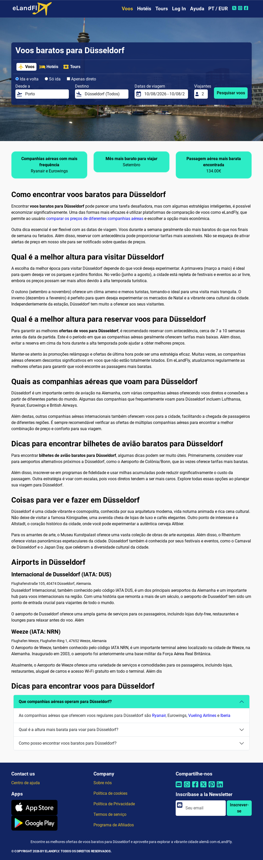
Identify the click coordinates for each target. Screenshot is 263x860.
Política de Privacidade (114, 803)
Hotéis (144, 9)
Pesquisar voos (231, 92)
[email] (204, 808)
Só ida (53, 79)
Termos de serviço (109, 814)
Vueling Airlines (202, 715)
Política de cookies (110, 793)
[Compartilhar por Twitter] (203, 787)
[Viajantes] (203, 94)
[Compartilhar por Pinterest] (212, 787)
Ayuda (197, 9)
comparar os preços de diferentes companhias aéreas (94, 218)
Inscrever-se (239, 807)
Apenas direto (81, 79)
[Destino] (105, 94)
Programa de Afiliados (113, 824)
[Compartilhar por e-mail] (179, 787)
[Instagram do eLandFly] (241, 8)
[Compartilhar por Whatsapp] (187, 787)
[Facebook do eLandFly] (247, 8)
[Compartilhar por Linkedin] (220, 787)
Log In (179, 9)
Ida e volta (27, 79)
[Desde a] (45, 94)
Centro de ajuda (25, 782)
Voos (127, 9)
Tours (161, 9)
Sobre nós (102, 782)
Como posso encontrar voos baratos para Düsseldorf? (68, 743)
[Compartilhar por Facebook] (195, 787)
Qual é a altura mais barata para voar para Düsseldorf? (68, 729)
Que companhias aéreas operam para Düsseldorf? (65, 701)
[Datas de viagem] (164, 94)
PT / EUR (218, 9)
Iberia (225, 715)
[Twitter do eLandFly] (235, 8)
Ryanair (159, 715)
